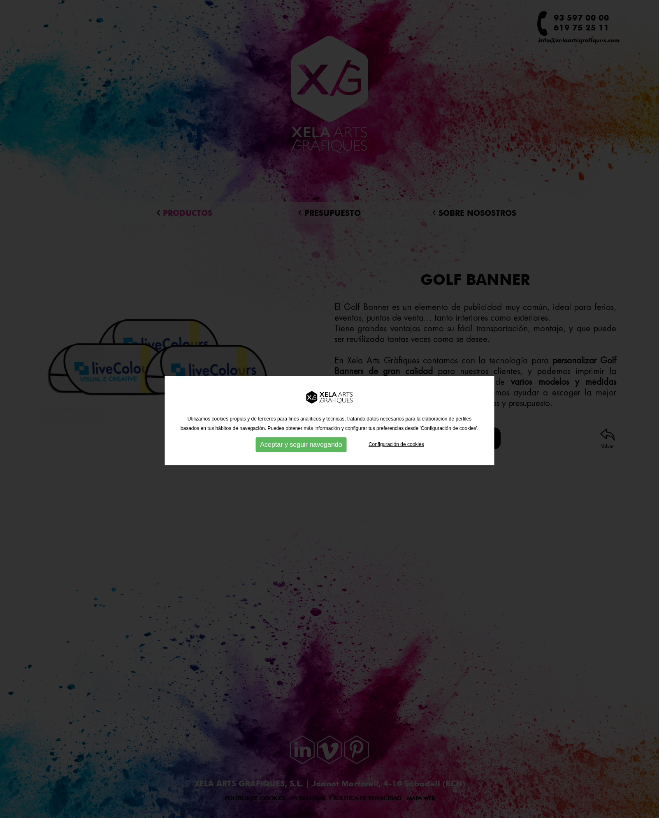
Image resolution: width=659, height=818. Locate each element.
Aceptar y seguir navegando (301, 452)
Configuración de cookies (396, 452)
